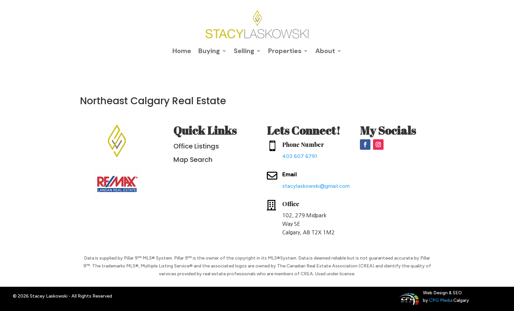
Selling (244, 51)
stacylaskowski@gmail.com (315, 186)
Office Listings (196, 146)
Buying (209, 51)
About (325, 51)
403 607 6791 (299, 156)
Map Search (192, 159)
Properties (285, 51)
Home (181, 51)
